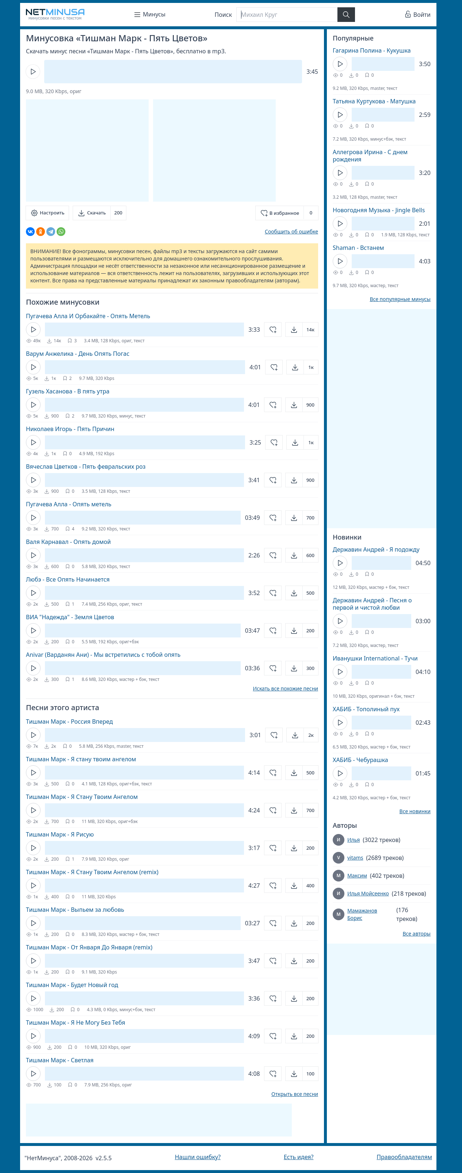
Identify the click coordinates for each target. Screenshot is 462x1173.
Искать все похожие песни (285, 688)
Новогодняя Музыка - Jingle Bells (379, 210)
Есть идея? (299, 1157)
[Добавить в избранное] (287, 213)
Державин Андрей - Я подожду (376, 549)
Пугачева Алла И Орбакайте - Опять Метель (88, 316)
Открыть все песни (294, 1094)
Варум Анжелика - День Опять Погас (77, 353)
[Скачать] (99, 213)
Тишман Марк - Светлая (59, 1060)
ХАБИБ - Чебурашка (360, 759)
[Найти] (346, 14)
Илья (353, 839)
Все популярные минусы (400, 299)
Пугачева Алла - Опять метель (68, 504)
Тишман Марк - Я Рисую (60, 834)
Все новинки (415, 811)
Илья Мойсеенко (368, 893)
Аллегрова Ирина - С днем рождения (370, 155)
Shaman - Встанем (358, 247)
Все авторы (416, 933)
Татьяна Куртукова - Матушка (374, 101)
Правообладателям (404, 1157)
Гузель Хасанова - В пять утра (68, 391)
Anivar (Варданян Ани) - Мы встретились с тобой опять (103, 654)
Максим (357, 875)
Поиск (223, 15)
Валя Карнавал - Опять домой (68, 541)
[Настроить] (47, 213)
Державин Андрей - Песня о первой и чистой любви (372, 604)
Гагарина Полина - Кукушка (372, 50)
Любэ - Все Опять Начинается (68, 579)
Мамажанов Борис (362, 914)
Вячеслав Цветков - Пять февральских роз (86, 466)
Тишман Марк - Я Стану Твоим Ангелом (82, 796)
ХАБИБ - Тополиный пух (366, 709)
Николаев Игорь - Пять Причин (70, 429)
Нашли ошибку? (198, 1157)
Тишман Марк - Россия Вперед (69, 721)
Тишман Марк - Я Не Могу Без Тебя (75, 1022)
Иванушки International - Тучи (375, 658)
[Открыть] (302, 329)
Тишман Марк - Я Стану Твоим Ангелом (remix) (92, 872)
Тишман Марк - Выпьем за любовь (75, 909)
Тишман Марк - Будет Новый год (72, 985)
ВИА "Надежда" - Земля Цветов (70, 617)
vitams (355, 857)
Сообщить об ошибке (291, 231)
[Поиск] (286, 14)
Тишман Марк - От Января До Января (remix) (89, 947)
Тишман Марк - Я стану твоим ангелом (81, 759)
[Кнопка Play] (33, 72)
